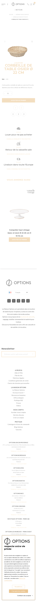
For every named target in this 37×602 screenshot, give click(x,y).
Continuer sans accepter (25, 595)
